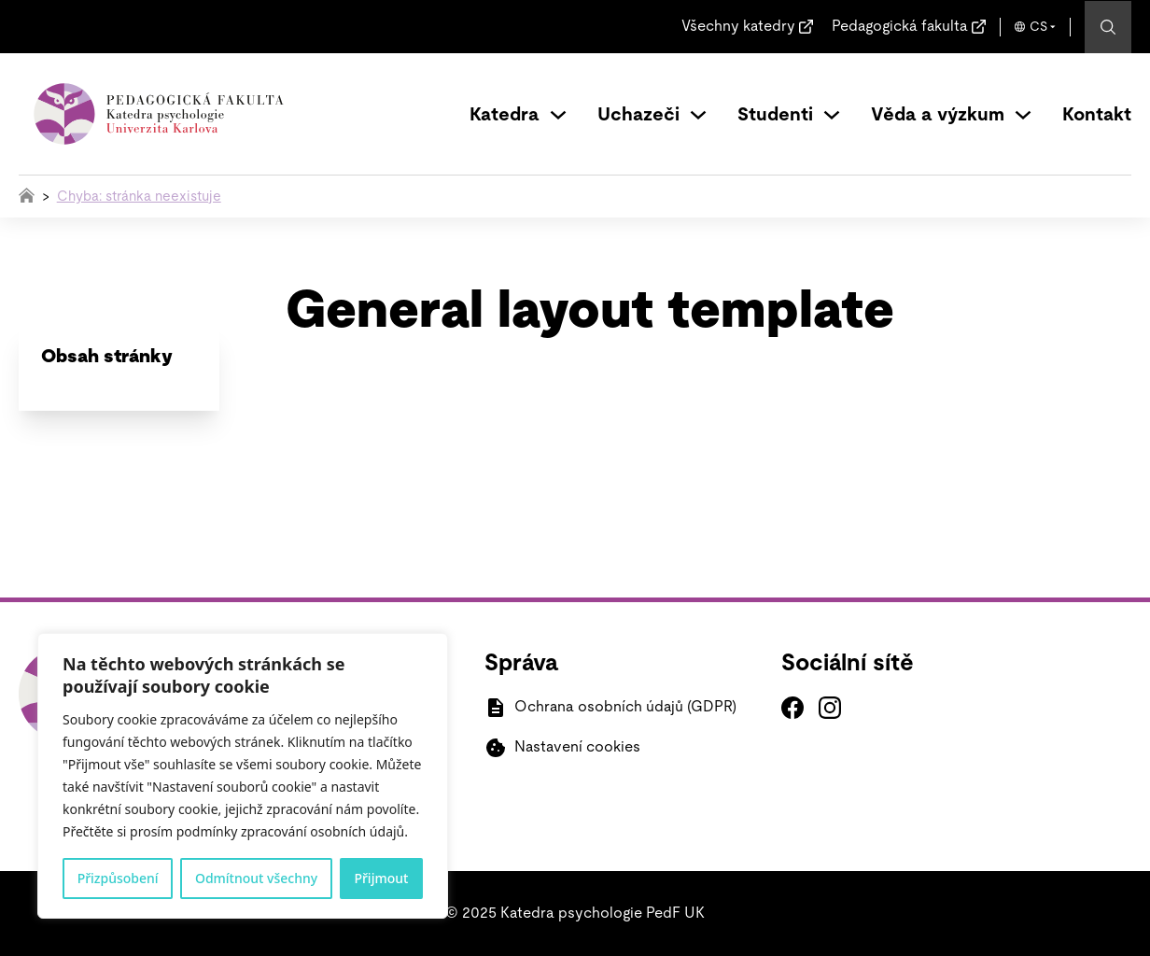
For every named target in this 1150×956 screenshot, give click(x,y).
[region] (242, 776)
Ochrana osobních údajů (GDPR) (625, 706)
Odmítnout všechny (256, 878)
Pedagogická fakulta (900, 26)
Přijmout (381, 878)
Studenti (775, 114)
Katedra (505, 114)
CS (1038, 27)
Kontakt (1096, 114)
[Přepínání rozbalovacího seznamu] (558, 114)
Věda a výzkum (937, 114)
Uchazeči (638, 114)
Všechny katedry (738, 26)
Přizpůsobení (118, 878)
